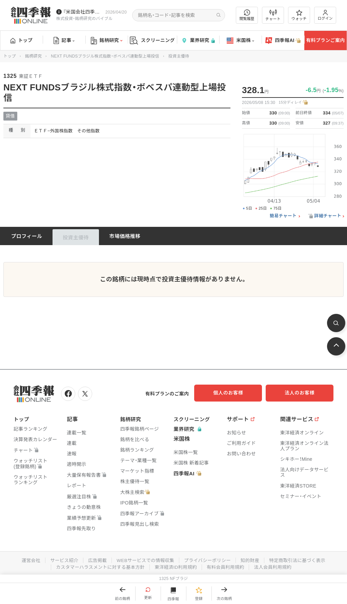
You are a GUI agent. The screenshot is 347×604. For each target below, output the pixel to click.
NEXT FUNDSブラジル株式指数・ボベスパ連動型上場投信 (105, 56)
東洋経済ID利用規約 (176, 565)
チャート (273, 15)
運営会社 (27, 559)
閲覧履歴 (247, 15)
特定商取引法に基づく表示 (300, 559)
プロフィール (26, 236)
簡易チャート (283, 216)
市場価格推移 (125, 236)
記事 (64, 40)
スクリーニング (152, 40)
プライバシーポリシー (208, 559)
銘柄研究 (106, 40)
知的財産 (252, 559)
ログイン (325, 15)
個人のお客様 (235, 392)
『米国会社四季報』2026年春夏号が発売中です (83, 12)
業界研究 (198, 40)
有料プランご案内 (325, 40)
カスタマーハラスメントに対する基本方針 (98, 565)
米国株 (240, 41)
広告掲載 (95, 559)
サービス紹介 (61, 559)
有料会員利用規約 (227, 565)
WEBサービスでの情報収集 (144, 559)
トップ (22, 40)
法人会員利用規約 (275, 565)
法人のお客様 (303, 392)
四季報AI (283, 40)
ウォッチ (299, 15)
